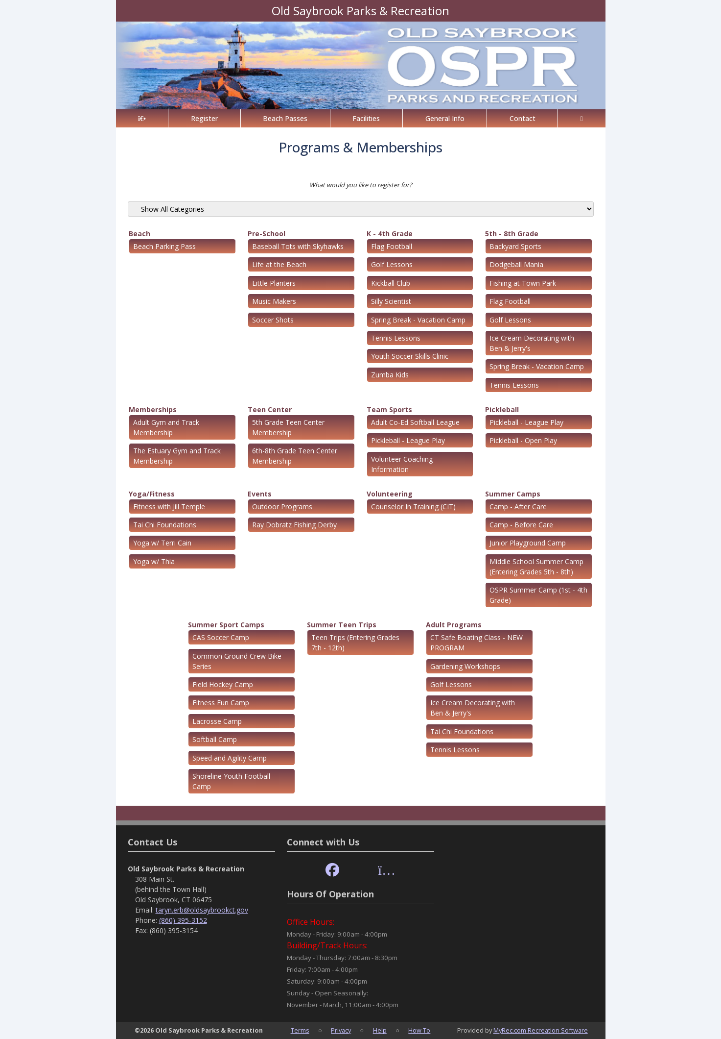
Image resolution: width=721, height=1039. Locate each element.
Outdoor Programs (282, 506)
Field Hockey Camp (222, 684)
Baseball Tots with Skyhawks (298, 246)
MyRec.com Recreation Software (540, 1030)
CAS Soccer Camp (220, 637)
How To (419, 1030)
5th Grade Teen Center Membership (288, 427)
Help (380, 1030)
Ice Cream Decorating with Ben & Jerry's (531, 343)
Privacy (341, 1030)
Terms (300, 1030)
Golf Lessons (392, 264)
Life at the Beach (279, 264)
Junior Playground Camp (527, 542)
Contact (522, 118)
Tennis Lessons (395, 338)
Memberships (153, 409)
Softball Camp (214, 739)
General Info (445, 118)
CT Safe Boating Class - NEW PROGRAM (476, 642)
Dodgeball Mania (516, 264)
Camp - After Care (518, 506)
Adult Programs (454, 624)
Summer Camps (512, 493)
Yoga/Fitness (152, 493)
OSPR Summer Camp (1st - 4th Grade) (538, 595)
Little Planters (274, 283)
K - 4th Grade (390, 233)
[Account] (581, 118)
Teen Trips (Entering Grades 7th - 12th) (355, 642)
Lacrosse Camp (217, 721)
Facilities (366, 118)
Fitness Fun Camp (220, 702)
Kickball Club (390, 283)
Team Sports (389, 409)
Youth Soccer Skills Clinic (409, 356)
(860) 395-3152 (183, 920)
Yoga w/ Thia (154, 561)
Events (260, 493)
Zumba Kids (390, 374)
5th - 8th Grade (511, 233)
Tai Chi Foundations (164, 524)
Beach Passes (285, 118)
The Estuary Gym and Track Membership (177, 456)
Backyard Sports (515, 246)
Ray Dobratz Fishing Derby (294, 524)
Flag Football (391, 246)
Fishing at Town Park (522, 283)
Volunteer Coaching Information (402, 464)
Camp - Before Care (521, 524)
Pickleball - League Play (408, 440)
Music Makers (274, 301)
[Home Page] (142, 118)
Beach (139, 233)
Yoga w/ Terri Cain (162, 542)
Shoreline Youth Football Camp (231, 781)
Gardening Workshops (465, 666)
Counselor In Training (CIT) (413, 506)
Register (204, 118)
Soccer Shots (273, 319)
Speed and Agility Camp (229, 758)
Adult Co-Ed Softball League (415, 422)
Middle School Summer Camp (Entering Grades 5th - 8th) (536, 566)
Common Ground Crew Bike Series (236, 661)
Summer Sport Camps (226, 624)
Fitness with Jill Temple (169, 506)
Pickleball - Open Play (523, 440)
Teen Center (270, 409)
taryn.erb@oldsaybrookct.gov (202, 910)
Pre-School (266, 233)
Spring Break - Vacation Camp (418, 319)
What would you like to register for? (360, 184)
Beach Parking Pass (164, 246)
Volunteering (390, 493)
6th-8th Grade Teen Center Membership (294, 456)
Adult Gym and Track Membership (166, 427)
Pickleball (502, 409)
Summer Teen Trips (341, 624)
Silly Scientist (391, 301)
